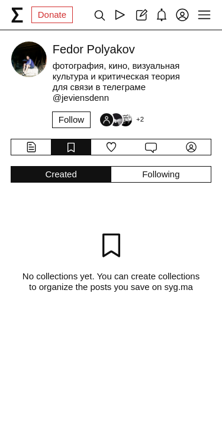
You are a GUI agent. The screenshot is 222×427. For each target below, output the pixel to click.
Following (160, 174)
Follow (71, 119)
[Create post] (140, 15)
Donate (52, 14)
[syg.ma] (17, 15)
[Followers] (121, 120)
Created (60, 174)
